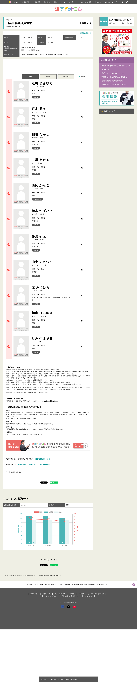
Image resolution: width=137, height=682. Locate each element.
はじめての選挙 (86, 2)
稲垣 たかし (51, 136)
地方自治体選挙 (44, 464)
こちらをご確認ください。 (51, 401)
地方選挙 (47, 2)
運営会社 (72, 594)
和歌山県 (19, 575)
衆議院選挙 (25, 2)
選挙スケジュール (59, 2)
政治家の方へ (34, 594)
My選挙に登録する (85, 33)
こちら (34, 392)
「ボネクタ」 (60, 387)
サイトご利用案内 (60, 594)
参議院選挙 (36, 2)
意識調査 (98, 2)
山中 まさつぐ (51, 263)
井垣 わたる (51, 161)
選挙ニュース (46, 594)
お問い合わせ (88, 596)
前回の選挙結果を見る (42, 459)
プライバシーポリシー (51, 596)
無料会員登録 (55, 679)
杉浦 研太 (51, 238)
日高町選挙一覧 (85, 23)
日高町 (19, 472)
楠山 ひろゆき (51, 314)
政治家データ (73, 2)
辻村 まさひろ (51, 85)
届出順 (48, 76)
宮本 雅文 (51, 110)
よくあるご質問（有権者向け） (97, 594)
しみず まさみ (51, 340)
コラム (16, 2)
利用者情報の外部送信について (71, 596)
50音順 (65, 76)
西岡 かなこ (51, 187)
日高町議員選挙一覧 (30, 575)
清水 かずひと (51, 212)
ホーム (4, 575)
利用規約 (81, 594)
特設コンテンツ (111, 2)
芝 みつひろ (51, 289)
